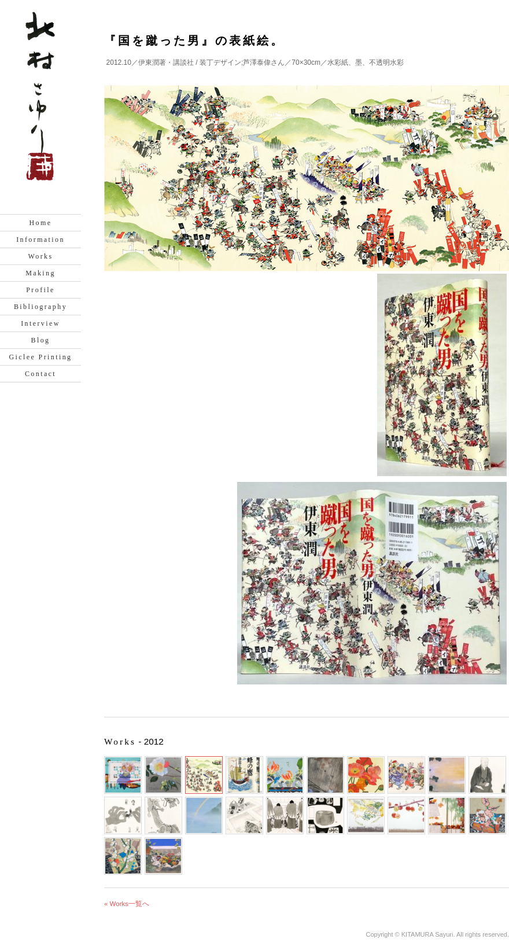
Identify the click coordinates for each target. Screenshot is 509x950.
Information (40, 239)
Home (40, 223)
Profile (40, 290)
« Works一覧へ (126, 903)
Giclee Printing (40, 357)
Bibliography (40, 307)
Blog (40, 340)
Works (40, 256)
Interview (40, 323)
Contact (40, 374)
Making (40, 273)
